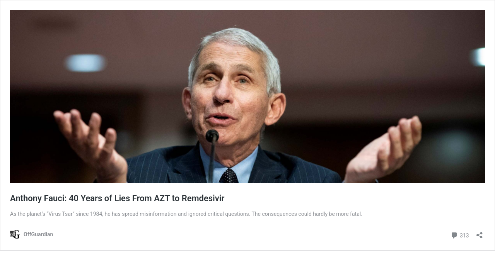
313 (460, 234)
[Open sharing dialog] (479, 233)
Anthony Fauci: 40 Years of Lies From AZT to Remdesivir (117, 198)
